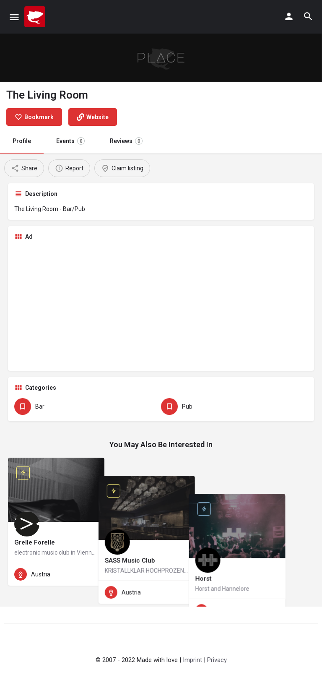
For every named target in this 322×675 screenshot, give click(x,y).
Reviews (126, 141)
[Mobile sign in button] (288, 16)
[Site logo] (35, 16)
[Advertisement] (161, 306)
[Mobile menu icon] (14, 17)
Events (70, 141)
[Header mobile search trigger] (308, 16)
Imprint (192, 660)
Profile (22, 141)
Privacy (217, 660)
